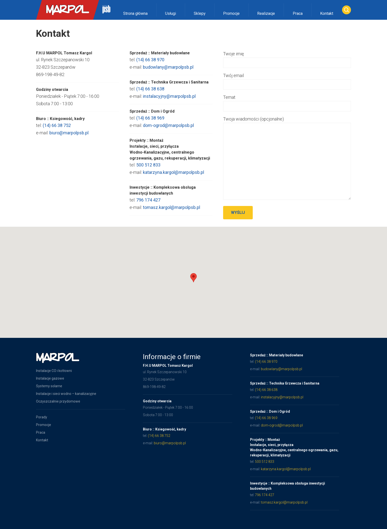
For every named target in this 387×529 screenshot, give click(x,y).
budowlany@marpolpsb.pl (168, 70)
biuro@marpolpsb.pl (65, 132)
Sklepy (200, 13)
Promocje (231, 13)
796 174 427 (148, 203)
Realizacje (266, 13)
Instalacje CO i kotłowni (54, 371)
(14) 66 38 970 (150, 63)
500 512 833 (148, 168)
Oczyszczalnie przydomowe (58, 401)
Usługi (170, 13)
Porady (41, 417)
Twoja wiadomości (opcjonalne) (291, 158)
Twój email (291, 80)
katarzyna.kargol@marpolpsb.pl (173, 176)
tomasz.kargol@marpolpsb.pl (171, 211)
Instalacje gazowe (50, 378)
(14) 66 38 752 (53, 125)
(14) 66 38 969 (150, 121)
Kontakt (326, 13)
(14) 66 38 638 (150, 92)
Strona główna (135, 13)
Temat (291, 102)
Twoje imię (291, 58)
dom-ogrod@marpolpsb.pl (168, 129)
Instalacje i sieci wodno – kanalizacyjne (66, 394)
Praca (298, 13)
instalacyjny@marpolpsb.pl (169, 99)
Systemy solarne (49, 386)
